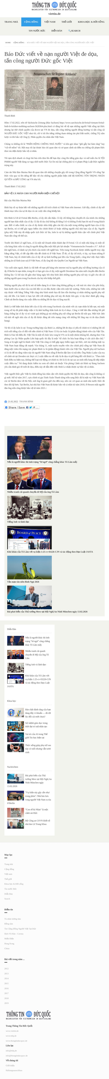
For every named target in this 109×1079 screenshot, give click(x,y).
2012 (6, 968)
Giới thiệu (10, 1065)
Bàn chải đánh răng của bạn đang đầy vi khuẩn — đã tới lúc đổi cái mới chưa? (38, 713)
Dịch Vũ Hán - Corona (13, 934)
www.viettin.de (12, 1031)
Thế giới (67, 22)
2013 (6, 973)
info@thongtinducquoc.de (17, 1056)
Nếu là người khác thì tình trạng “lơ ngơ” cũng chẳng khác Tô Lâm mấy (42, 462)
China (6, 948)
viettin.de (54, 13)
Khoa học (11, 701)
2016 (6, 988)
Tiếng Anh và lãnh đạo (18, 522)
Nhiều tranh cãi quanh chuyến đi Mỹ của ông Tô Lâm (33, 492)
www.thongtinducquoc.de (16, 1041)
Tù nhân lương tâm (12, 919)
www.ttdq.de (11, 1036)
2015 (6, 983)
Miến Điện (9, 938)
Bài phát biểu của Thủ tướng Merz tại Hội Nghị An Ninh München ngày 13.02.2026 (47, 611)
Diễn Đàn (56, 31)
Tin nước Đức (37, 31)
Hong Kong (9, 943)
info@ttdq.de (11, 1051)
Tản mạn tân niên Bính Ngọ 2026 (23, 582)
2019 (6, 1003)
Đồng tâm (8, 924)
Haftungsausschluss (14, 1070)
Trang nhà (11, 22)
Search (75, 31)
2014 (6, 978)
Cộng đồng (31, 22)
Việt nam (49, 22)
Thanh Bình (9, 116)
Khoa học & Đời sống (91, 22)
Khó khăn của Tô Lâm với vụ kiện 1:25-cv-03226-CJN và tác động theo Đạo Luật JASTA (50, 552)
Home (8, 43)
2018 (6, 998)
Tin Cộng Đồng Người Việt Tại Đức (20, 929)
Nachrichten (12, 767)
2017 (6, 993)
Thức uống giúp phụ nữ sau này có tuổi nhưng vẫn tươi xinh (38, 748)
